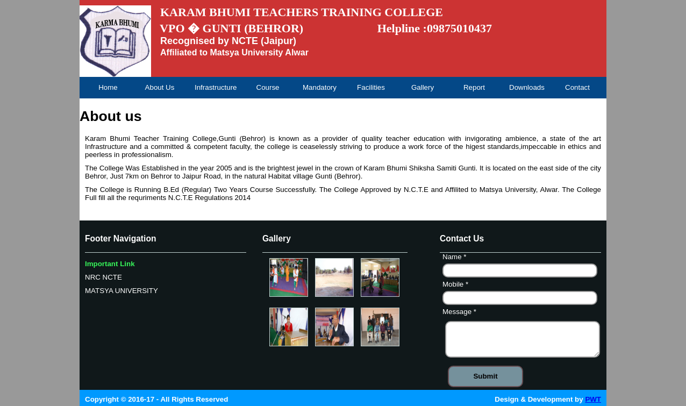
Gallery (422, 87)
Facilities (371, 87)
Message (460, 313)
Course (268, 87)
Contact (577, 87)
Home (108, 87)
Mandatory (320, 87)
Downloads (527, 87)
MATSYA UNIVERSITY (121, 291)
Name (455, 258)
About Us (160, 87)
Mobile (456, 285)
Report (474, 87)
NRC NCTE (103, 277)
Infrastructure (216, 87)
